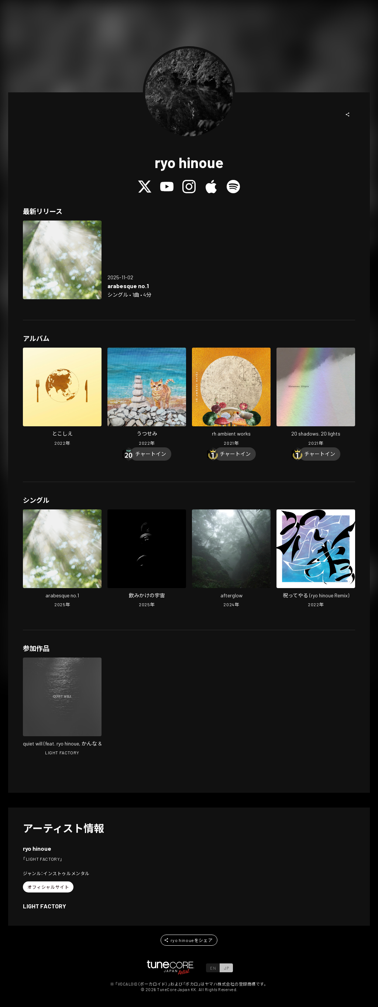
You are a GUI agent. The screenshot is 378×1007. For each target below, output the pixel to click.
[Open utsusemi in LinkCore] (146, 397)
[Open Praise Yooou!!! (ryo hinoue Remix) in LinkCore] (315, 559)
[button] (347, 114)
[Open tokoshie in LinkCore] (62, 397)
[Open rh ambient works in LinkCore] (231, 397)
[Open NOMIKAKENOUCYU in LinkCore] (146, 559)
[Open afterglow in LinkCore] (231, 559)
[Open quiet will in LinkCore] (62, 707)
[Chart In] (150, 454)
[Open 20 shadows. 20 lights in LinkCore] (315, 397)
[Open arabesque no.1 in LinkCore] (62, 260)
